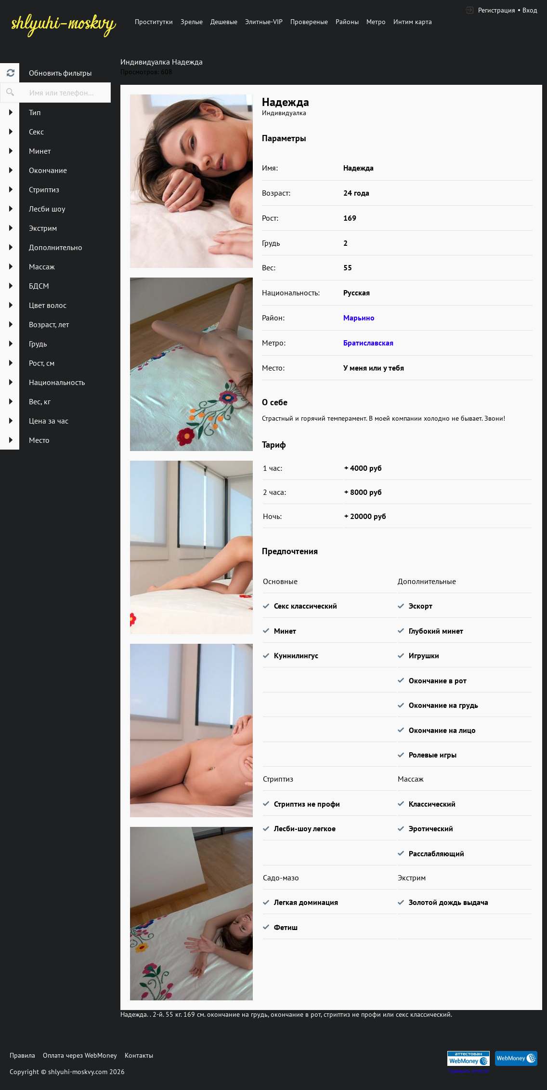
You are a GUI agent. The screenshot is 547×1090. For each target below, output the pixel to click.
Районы (347, 21)
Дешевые (223, 21)
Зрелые (192, 21)
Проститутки (154, 21)
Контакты (139, 1055)
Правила (22, 1055)
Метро (376, 21)
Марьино (359, 317)
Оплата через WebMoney (80, 1055)
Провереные (309, 21)
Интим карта (412, 21)
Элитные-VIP (264, 21)
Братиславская (368, 342)
